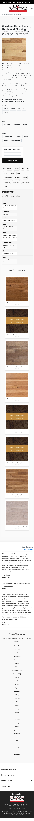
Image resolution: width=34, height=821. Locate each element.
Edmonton (17, 691)
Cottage (18, 136)
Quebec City (17, 730)
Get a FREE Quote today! (24, 2)
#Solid (5, 186)
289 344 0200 (11, 2)
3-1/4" (5, 112)
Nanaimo (17, 716)
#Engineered (26, 182)
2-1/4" (5, 109)
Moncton (17, 751)
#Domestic (7, 182)
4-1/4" (13, 109)
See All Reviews (28, 549)
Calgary (17, 695)
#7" (28, 168)
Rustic (6, 140)
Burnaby (17, 712)
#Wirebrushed (8, 177)
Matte (25, 124)
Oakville (17, 663)
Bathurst (17, 758)
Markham (17, 649)
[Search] (17, 14)
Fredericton (17, 754)
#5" (23, 168)
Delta (17, 740)
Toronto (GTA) (17, 674)
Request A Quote (12, 160)
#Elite (25, 177)
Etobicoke (17, 646)
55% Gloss (17, 124)
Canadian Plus (8, 136)
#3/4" (12, 173)
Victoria (17, 705)
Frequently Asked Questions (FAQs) (14, 101)
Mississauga (17, 656)
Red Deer (17, 702)
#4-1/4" (16, 168)
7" (23, 109)
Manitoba (17, 719)
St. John (17, 747)
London (17, 681)
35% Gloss (7, 124)
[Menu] (3, 8)
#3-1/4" (6, 173)
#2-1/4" (9, 168)
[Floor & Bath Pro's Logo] (18, 8)
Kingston (17, 688)
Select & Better (15, 140)
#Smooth (17, 177)
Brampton (17, 660)
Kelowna (17, 744)
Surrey (17, 709)
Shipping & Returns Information (13, 99)
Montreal (17, 726)
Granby (17, 723)
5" (19, 109)
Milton (17, 667)
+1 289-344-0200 (19, 808)
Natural (26, 136)
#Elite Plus (16, 182)
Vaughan (17, 653)
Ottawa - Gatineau (17, 670)
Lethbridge (17, 698)
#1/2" (18, 173)
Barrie (17, 677)
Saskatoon (17, 733)
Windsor (17, 684)
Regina (17, 737)
